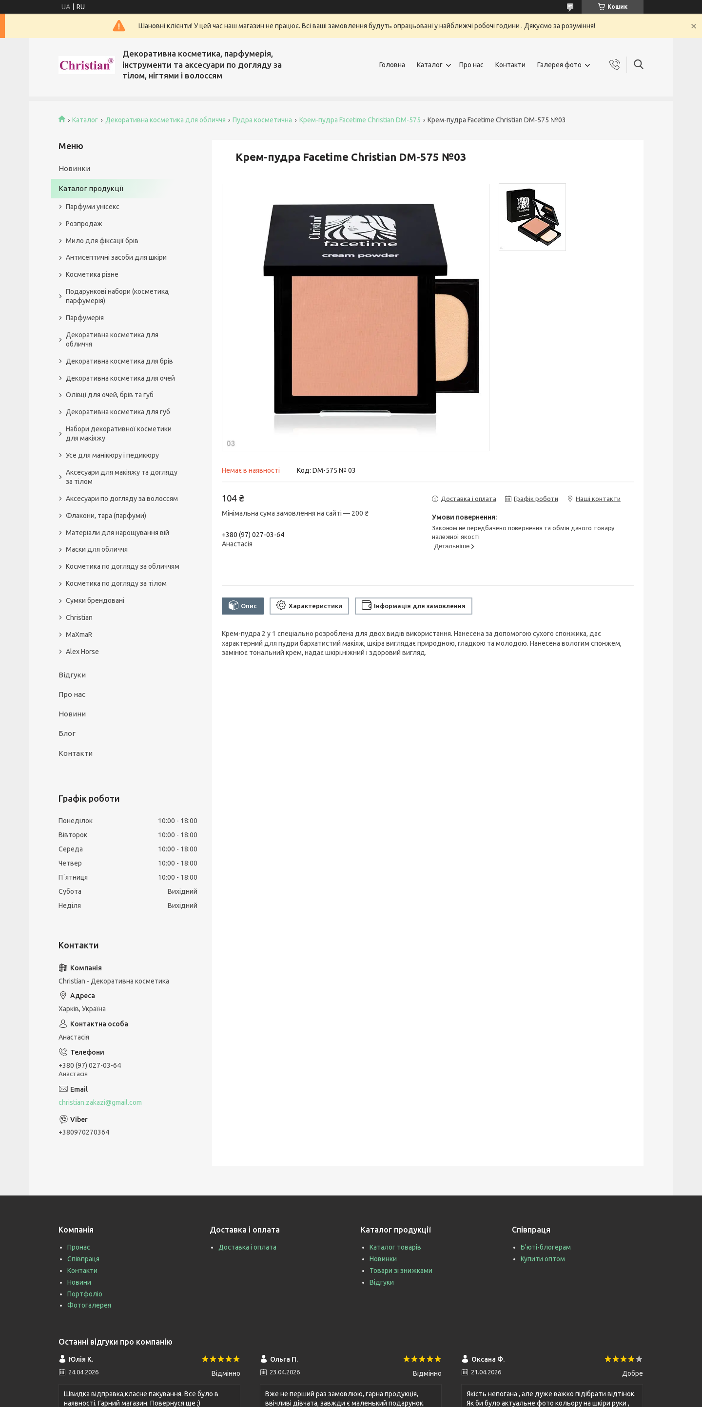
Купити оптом (543, 1259)
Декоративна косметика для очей (120, 378)
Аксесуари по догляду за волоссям (122, 498)
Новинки (74, 168)
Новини (72, 714)
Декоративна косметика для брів (119, 361)
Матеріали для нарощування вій (117, 533)
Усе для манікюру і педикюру (112, 455)
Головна (392, 65)
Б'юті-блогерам (546, 1247)
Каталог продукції (90, 188)
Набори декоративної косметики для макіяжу (119, 433)
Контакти (510, 65)
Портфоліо (84, 1294)
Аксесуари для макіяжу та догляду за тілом (121, 476)
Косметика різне (92, 274)
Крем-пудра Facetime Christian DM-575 (360, 120)
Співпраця (83, 1259)
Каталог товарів (395, 1247)
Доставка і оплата (247, 1247)
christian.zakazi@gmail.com (100, 1102)
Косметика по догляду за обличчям (122, 566)
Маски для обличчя (97, 549)
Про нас (471, 65)
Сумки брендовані (95, 600)
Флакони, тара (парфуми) (106, 516)
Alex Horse (82, 651)
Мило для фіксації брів (102, 241)
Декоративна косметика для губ (118, 412)
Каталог (430, 65)
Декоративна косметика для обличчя (165, 120)
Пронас (78, 1247)
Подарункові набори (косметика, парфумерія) (118, 296)
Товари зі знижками (401, 1270)
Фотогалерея (89, 1305)
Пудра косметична (262, 120)
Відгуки (72, 675)
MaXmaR (79, 634)
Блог (67, 733)
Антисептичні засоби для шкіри (116, 257)
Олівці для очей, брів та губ (110, 395)
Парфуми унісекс (92, 207)
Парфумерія (85, 318)
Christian (79, 617)
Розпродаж (84, 224)
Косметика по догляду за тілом (116, 583)
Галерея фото (559, 65)
